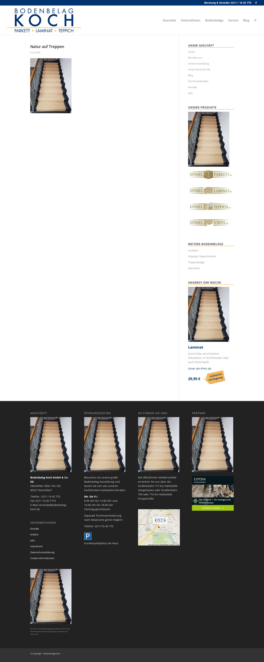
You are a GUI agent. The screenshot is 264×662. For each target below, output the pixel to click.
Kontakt (192, 87)
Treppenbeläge (196, 262)
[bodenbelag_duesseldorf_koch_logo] (45, 20)
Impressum (36, 546)
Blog (190, 75)
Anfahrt (34, 534)
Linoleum (193, 250)
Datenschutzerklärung (42, 552)
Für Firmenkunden (198, 81)
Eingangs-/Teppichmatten (202, 256)
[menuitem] (169, 20)
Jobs (190, 93)
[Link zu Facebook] (256, 2)
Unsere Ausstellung (198, 63)
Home (191, 51)
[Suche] (255, 20)
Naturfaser (194, 268)
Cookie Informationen (42, 558)
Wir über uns (195, 57)
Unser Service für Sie (199, 69)
